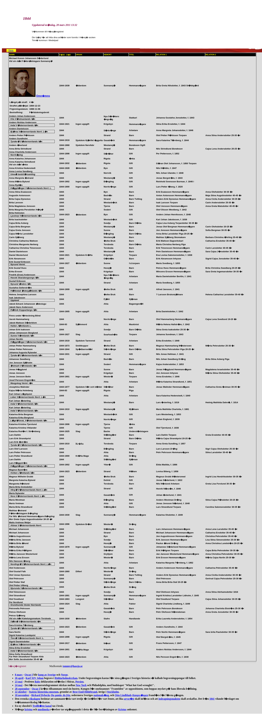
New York (81, 685)
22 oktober (21, 691)
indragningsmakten (169, 698)
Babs (37, 681)
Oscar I (29, 674)
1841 (212, 698)
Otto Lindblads (123, 695)
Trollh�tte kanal (42, 705)
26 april (19, 678)
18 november (22, 695)
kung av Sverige (47, 674)
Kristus (122, 709)
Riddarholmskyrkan (66, 678)
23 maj (18, 681)
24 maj (18, 685)
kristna (29, 709)
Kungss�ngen (140, 695)
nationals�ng (101, 695)
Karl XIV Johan (35, 678)
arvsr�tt (129, 698)
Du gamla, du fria (60, 695)
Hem (10, 50)
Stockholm (113, 691)
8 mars (18, 674)
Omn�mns (43, 96)
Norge (64, 674)
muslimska (44, 709)
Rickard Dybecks (40, 695)
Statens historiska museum (43, 691)
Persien (79, 681)
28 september (22, 688)
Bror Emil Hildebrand (85, 691)
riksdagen (34, 698)
